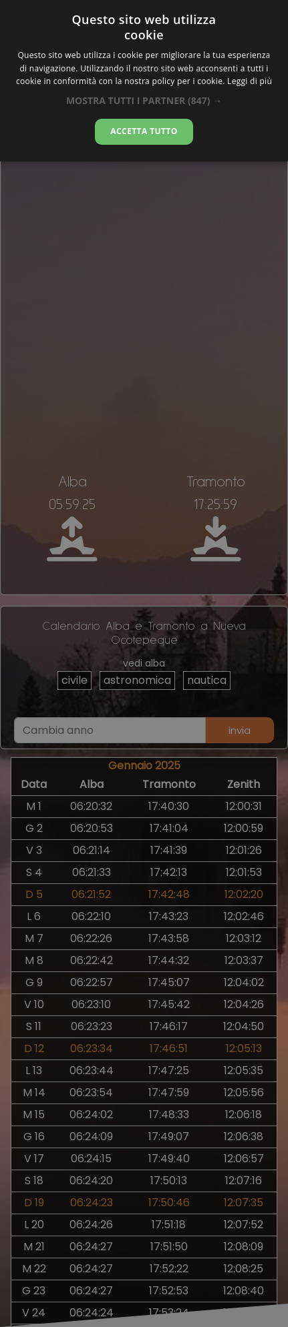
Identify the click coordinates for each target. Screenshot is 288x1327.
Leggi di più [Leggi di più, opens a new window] (249, 81)
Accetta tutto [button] (143, 131)
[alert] (144, 663)
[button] (144, 100)
